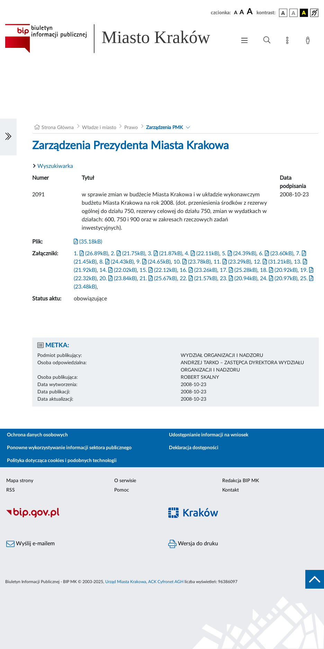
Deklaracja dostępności (193, 447)
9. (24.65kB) (153, 262)
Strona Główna (58, 127)
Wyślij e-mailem (30, 544)
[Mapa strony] (288, 41)
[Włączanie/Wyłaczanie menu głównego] (244, 41)
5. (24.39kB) (239, 253)
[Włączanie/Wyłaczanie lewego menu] (8, 137)
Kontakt (230, 490)
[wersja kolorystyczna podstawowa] (283, 12)
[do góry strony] (314, 579)
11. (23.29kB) (232, 262)
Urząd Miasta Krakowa (125, 582)
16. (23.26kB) (198, 270)
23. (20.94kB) (238, 278)
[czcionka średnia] (242, 12)
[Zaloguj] (309, 41)
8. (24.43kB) (116, 262)
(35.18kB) (88, 242)
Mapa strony (19, 480)
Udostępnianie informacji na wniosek (208, 435)
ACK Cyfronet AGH (165, 582)
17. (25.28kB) (238, 270)
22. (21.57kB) (198, 278)
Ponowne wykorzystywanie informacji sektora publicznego (69, 447)
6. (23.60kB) (276, 253)
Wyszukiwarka (55, 166)
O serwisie (125, 480)
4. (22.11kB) (202, 253)
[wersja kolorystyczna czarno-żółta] (303, 12)
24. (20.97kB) (278, 278)
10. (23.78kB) (192, 262)
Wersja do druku (193, 544)
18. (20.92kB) (278, 270)
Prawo (131, 127)
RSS (10, 490)
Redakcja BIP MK (240, 480)
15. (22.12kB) (158, 270)
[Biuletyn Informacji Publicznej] (81, 516)
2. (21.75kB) (128, 253)
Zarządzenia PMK (164, 127)
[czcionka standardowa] (235, 12)
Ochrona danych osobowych (37, 435)
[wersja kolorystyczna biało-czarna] (293, 12)
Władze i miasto (99, 127)
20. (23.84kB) (118, 278)
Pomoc (121, 490)
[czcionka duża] (250, 12)
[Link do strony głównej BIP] (117, 38)
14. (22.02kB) (118, 270)
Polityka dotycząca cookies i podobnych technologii (62, 460)
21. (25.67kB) (158, 278)
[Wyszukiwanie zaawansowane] (266, 40)
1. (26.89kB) (91, 253)
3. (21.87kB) (165, 253)
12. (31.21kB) (272, 262)
